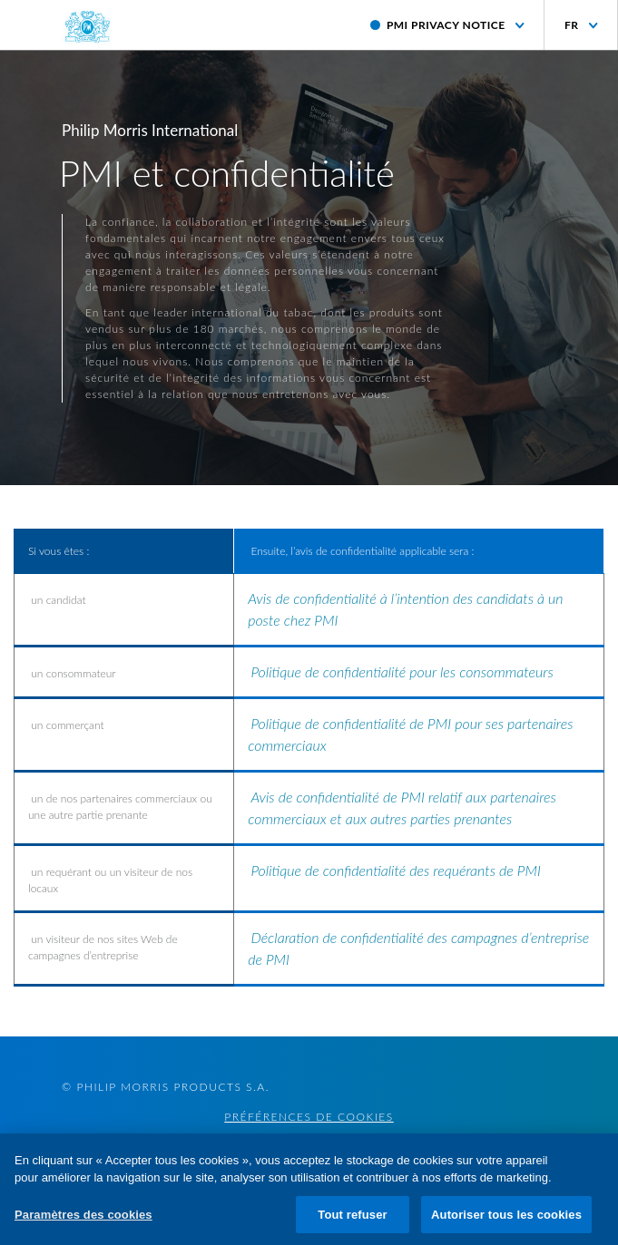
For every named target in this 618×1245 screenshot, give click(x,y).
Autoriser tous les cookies (506, 1223)
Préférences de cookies (308, 1117)
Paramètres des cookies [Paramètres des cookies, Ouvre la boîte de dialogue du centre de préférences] (83, 1223)
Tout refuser (352, 1223)
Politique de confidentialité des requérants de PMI (395, 870)
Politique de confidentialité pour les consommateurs (401, 671)
